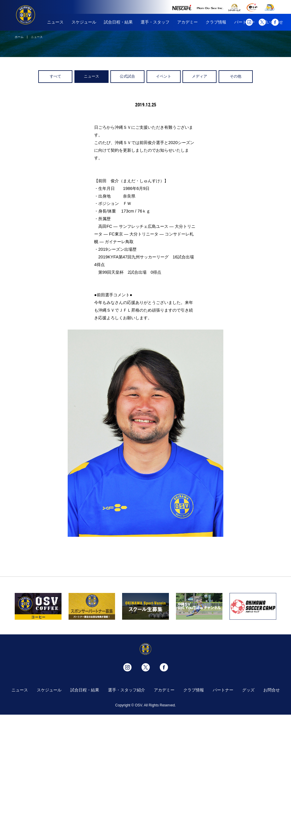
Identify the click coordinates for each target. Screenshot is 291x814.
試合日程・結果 (118, 22)
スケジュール (83, 22)
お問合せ (271, 690)
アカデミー (187, 22)
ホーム (19, 37)
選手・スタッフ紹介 (126, 690)
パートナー (223, 690)
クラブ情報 (216, 22)
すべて (55, 76)
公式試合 (127, 76)
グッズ (248, 690)
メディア (199, 76)
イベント (163, 76)
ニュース (55, 22)
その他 (235, 76)
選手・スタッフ (155, 22)
